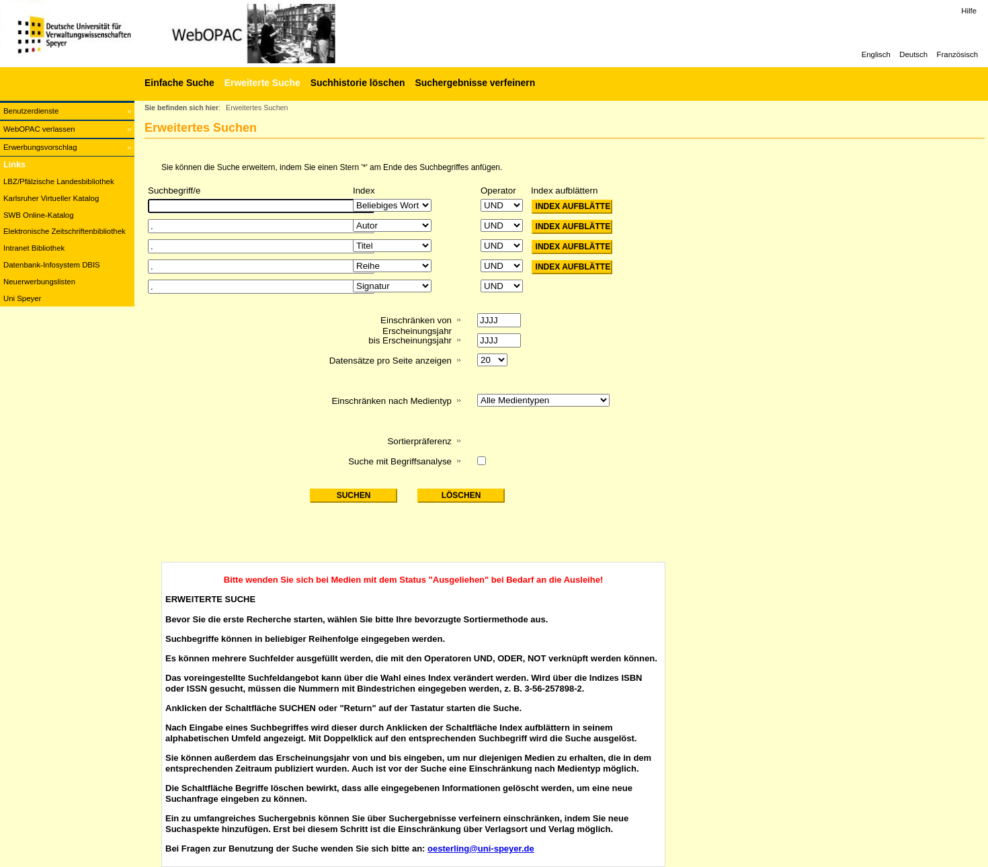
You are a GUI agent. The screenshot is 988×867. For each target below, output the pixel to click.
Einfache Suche (179, 82)
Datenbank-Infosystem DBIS (51, 265)
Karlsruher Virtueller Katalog (51, 198)
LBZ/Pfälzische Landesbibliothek (58, 181)
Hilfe (969, 11)
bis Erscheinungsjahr (410, 340)
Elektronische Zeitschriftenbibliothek (64, 231)
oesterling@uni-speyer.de (480, 848)
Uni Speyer (22, 298)
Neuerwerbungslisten (39, 282)
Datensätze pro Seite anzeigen (390, 361)
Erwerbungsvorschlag (40, 147)
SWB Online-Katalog (38, 215)
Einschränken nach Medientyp (391, 401)
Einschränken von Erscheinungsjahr (416, 325)
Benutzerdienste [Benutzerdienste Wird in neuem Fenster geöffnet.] (30, 111)
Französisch (957, 54)
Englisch (876, 54)
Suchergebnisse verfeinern (475, 82)
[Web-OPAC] (201, 33)
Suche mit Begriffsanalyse (400, 461)
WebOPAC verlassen (39, 129)
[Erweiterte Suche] (260, 82)
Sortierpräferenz (419, 441)
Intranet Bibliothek (34, 248)
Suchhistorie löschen (358, 82)
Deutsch (913, 54)
